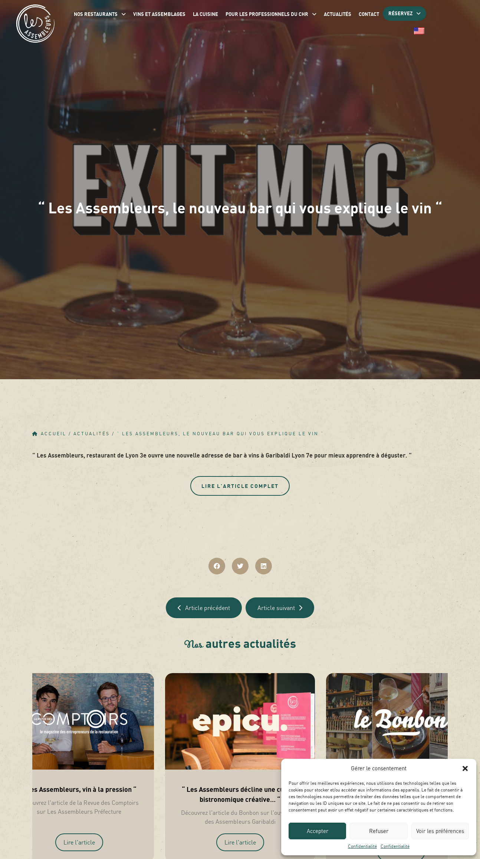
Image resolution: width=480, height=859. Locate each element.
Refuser (378, 831)
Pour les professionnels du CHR (271, 14)
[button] (465, 768)
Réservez (404, 13)
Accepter (317, 831)
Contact (369, 14)
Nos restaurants (100, 14)
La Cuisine (205, 14)
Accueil (53, 433)
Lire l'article (79, 842)
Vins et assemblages (159, 14)
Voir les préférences (440, 831)
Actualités (337, 14)
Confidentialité (362, 846)
